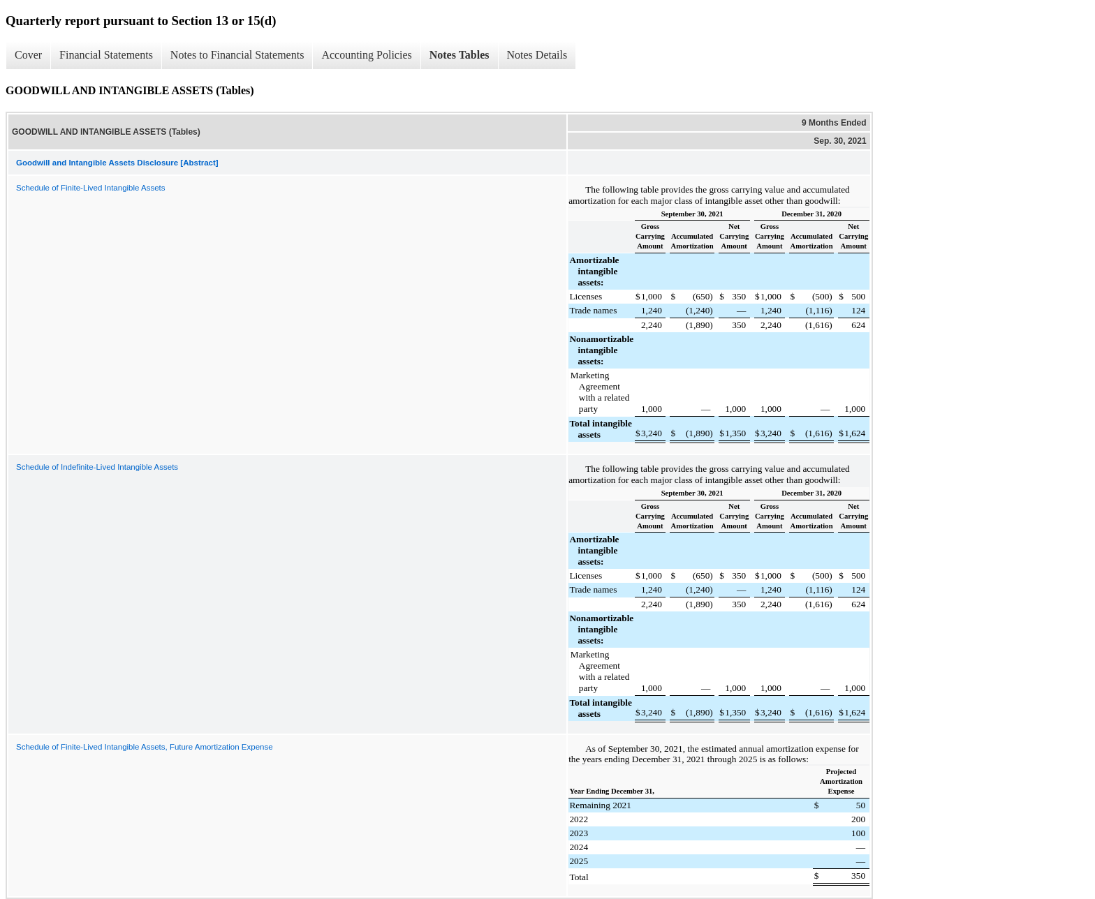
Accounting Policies (366, 55)
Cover (28, 55)
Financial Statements (106, 55)
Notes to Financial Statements (237, 55)
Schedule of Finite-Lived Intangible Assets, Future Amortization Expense (144, 747)
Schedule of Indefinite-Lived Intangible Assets (97, 467)
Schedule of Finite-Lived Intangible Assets (91, 188)
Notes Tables (459, 55)
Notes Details (537, 55)
